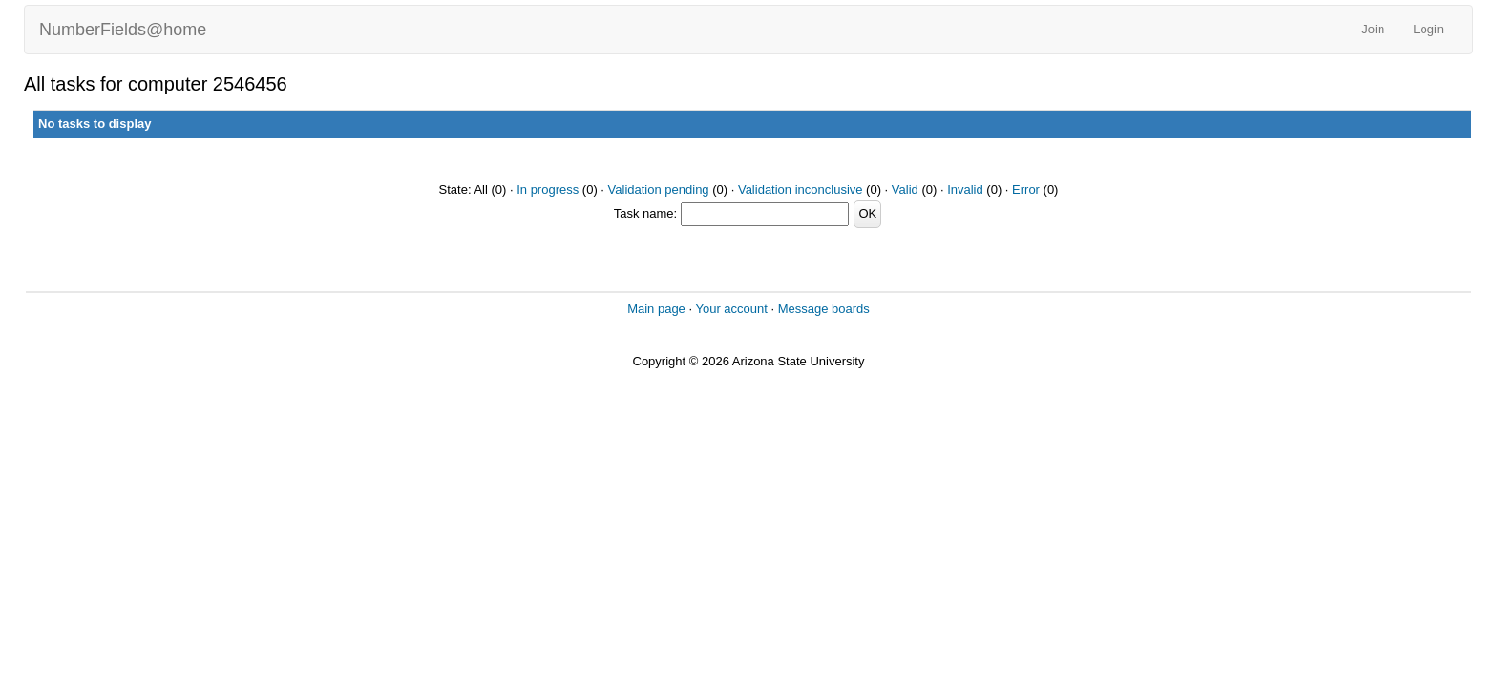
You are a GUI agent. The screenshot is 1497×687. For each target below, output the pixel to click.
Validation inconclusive (800, 189)
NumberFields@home (122, 29)
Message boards (824, 309)
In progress (548, 189)
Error (1026, 189)
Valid (905, 189)
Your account (731, 309)
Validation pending (658, 189)
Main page (656, 309)
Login (1428, 29)
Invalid (965, 189)
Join (1372, 29)
